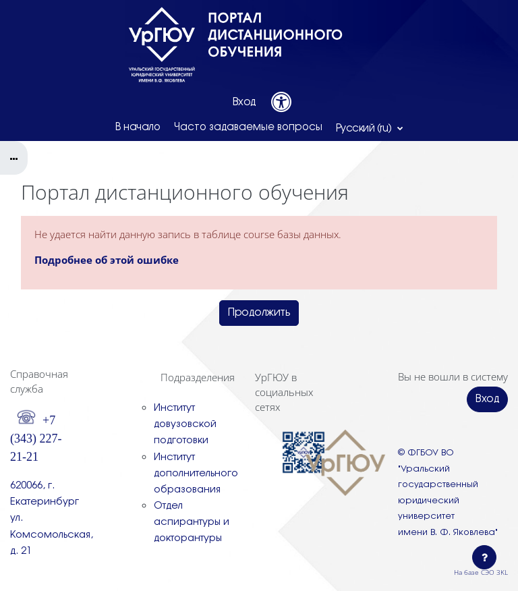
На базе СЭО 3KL (481, 572)
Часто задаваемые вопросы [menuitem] (248, 127)
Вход (244, 102)
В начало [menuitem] (138, 127)
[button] (369, 128)
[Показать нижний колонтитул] (484, 557)
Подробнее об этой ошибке (106, 259)
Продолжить (259, 313)
